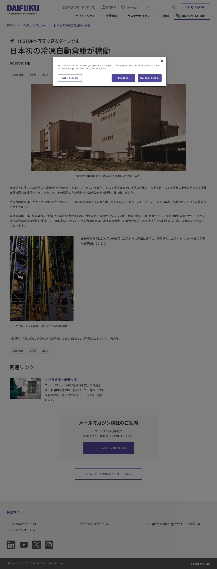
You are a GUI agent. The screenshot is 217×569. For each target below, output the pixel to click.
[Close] (162, 61)
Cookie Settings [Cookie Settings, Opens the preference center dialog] (69, 77)
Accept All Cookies (149, 77)
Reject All (123, 77)
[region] (110, 72)
